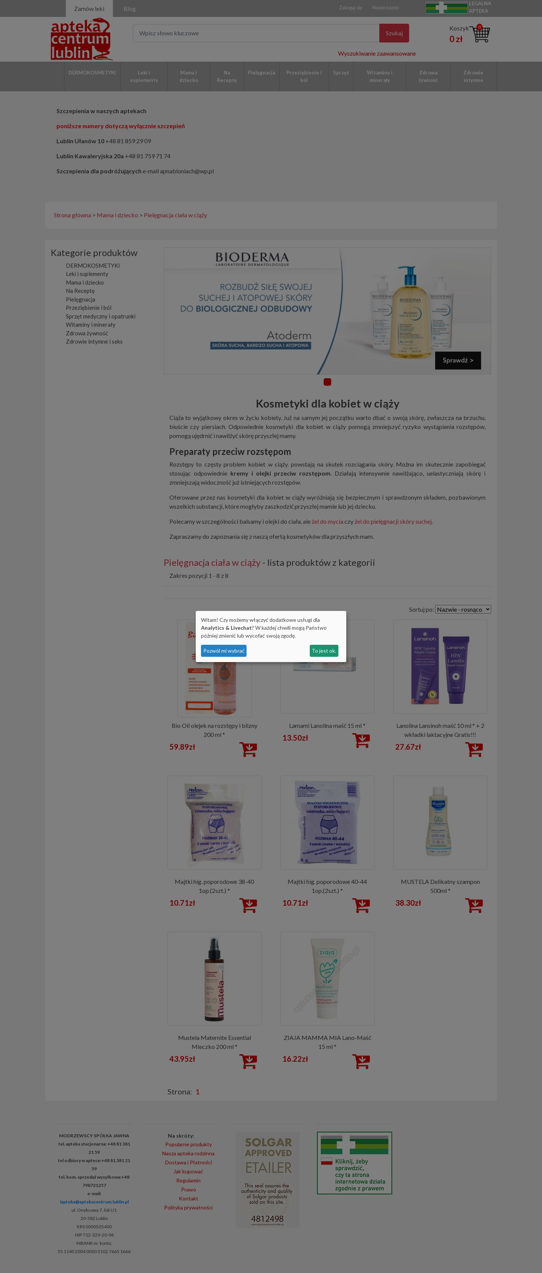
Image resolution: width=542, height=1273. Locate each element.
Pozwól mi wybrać (224, 650)
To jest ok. (324, 650)
